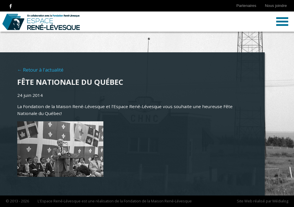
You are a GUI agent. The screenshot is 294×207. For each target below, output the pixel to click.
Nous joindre (276, 5)
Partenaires (246, 5)
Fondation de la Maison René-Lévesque (158, 201)
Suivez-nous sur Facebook (11, 5)
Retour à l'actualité (43, 70)
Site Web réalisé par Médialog (262, 201)
